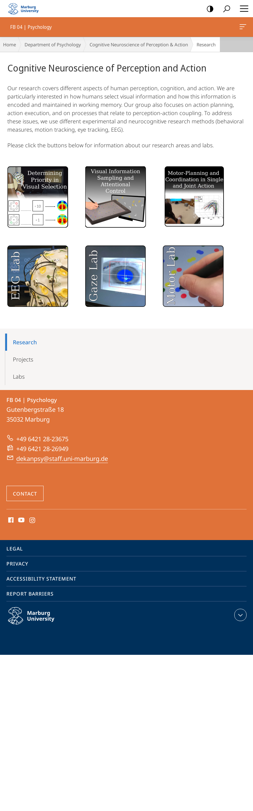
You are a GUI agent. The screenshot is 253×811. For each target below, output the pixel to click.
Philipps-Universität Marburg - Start (26, 8)
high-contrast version (208, 9)
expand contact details (239, 615)
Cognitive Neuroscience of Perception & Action (139, 44)
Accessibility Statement (41, 578)
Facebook (10, 520)
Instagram (32, 520)
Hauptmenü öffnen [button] (242, 8)
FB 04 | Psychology (242, 27)
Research (25, 342)
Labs (19, 376)
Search (224, 9)
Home (9, 44)
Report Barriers (30, 593)
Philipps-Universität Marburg (38, 620)
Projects (23, 359)
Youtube (21, 520)
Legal (14, 548)
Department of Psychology (53, 44)
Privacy (17, 563)
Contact (25, 493)
